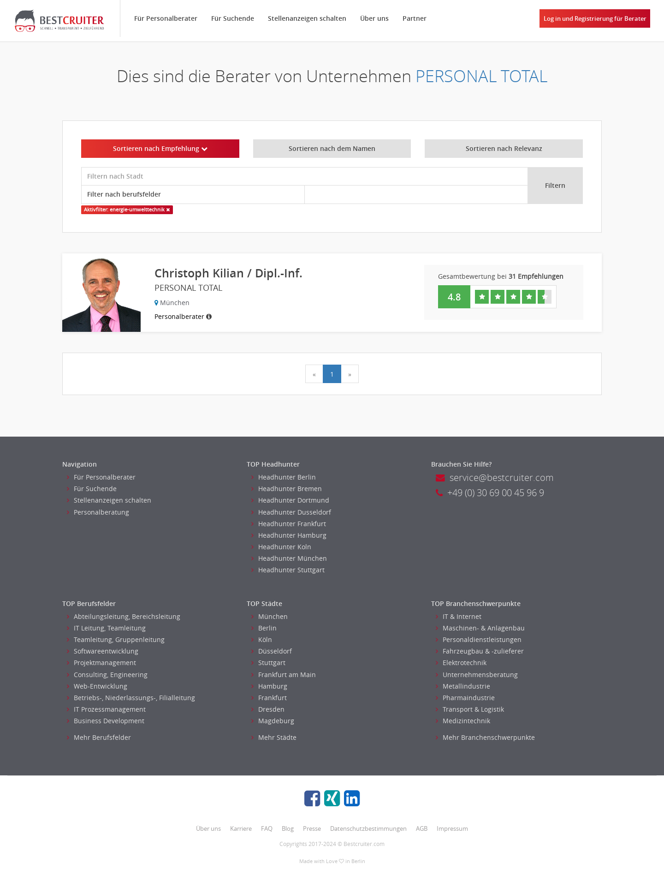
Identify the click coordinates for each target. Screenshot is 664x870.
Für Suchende (232, 18)
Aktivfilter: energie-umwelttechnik (127, 209)
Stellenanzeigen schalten (307, 18)
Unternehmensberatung (477, 674)
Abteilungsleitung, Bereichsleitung (123, 616)
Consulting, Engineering (107, 674)
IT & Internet (458, 616)
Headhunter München (289, 558)
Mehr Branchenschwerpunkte (485, 737)
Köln (261, 639)
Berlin (264, 628)
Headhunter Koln (281, 546)
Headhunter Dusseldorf (291, 512)
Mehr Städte (273, 737)
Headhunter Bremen (286, 488)
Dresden (268, 709)
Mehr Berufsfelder (99, 737)
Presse (312, 828)
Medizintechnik (463, 720)
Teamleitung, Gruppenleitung (116, 639)
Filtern (555, 185)
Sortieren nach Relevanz (504, 148)
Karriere (241, 828)
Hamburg (269, 686)
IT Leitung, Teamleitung (106, 628)
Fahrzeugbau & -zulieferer (480, 651)
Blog (288, 828)
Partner (415, 18)
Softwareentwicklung (102, 651)
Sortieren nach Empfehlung (160, 148)
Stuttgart (268, 662)
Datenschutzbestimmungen (368, 828)
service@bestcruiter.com (495, 477)
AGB (421, 828)
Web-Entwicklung (97, 686)
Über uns (374, 18)
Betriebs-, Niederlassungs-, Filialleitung (131, 697)
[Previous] (314, 374)
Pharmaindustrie (465, 697)
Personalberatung (98, 512)
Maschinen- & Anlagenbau (480, 628)
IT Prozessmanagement (106, 709)
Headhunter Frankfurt (288, 523)
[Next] (350, 374)
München (269, 616)
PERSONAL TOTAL (481, 76)
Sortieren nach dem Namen (332, 148)
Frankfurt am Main (283, 674)
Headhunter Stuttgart (288, 569)
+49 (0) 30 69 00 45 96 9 (490, 492)
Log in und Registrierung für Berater (595, 18)
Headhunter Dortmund (290, 500)
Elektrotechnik (461, 662)
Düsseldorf (271, 651)
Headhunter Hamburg (288, 535)
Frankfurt (269, 697)
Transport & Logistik (470, 709)
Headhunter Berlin (283, 477)
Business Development (105, 720)
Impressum (452, 828)
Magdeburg (272, 720)
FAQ (267, 828)
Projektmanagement (101, 662)
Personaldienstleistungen (479, 639)
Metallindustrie (463, 686)
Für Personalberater (165, 18)
